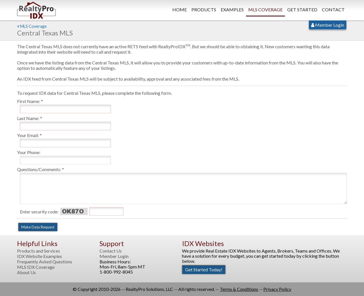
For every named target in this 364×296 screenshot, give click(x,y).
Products (203, 9)
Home (179, 9)
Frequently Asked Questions (44, 261)
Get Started (302, 9)
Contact (333, 9)
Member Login (327, 25)
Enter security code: (39, 211)
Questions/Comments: (39, 169)
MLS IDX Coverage (36, 267)
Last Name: (28, 118)
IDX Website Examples (39, 256)
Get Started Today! (203, 269)
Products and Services (38, 250)
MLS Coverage (265, 9)
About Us (26, 272)
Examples (232, 9)
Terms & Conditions (239, 289)
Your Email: (28, 135)
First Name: (28, 101)
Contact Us (111, 250)
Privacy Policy (277, 289)
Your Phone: (28, 152)
